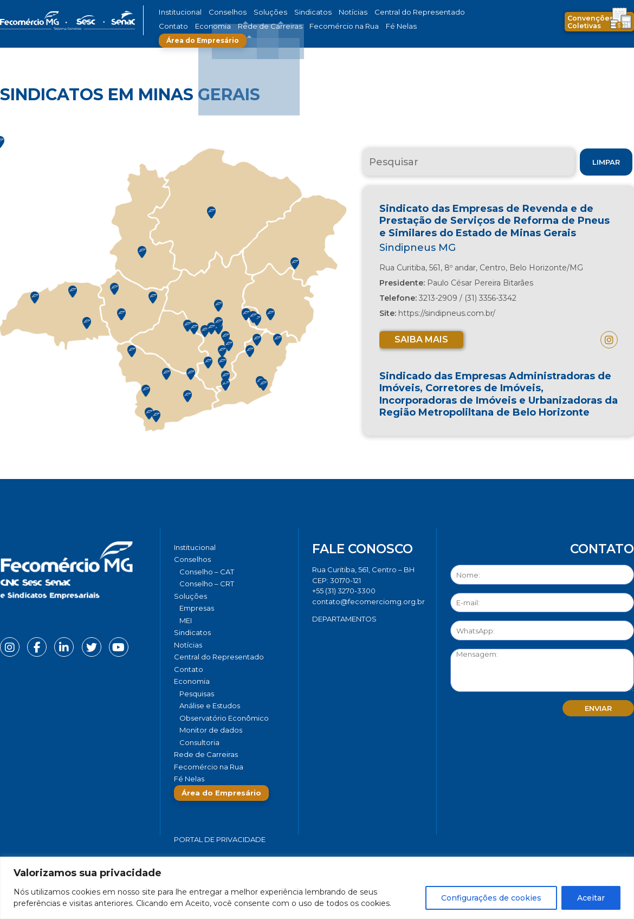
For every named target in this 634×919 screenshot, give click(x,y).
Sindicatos (292, 12)
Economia (175, 26)
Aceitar (591, 898)
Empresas (196, 608)
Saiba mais (421, 339)
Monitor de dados (210, 730)
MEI (185, 620)
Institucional (178, 12)
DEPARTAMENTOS (344, 618)
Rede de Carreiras (224, 26)
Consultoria (199, 742)
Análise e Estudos (209, 705)
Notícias (327, 12)
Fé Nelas (338, 26)
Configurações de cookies (491, 898)
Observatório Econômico (224, 718)
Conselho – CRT (206, 583)
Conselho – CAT (206, 571)
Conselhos (220, 12)
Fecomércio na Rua (288, 26)
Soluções (256, 12)
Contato (443, 12)
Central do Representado (384, 12)
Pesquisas (196, 693)
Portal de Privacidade (220, 839)
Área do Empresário (401, 26)
